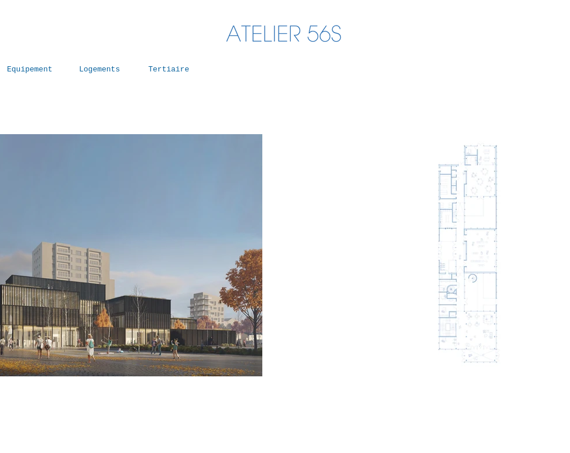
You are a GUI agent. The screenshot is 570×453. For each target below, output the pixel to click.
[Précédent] (340, 255)
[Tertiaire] (173, 69)
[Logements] (104, 69)
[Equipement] (32, 69)
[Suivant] (230, 255)
